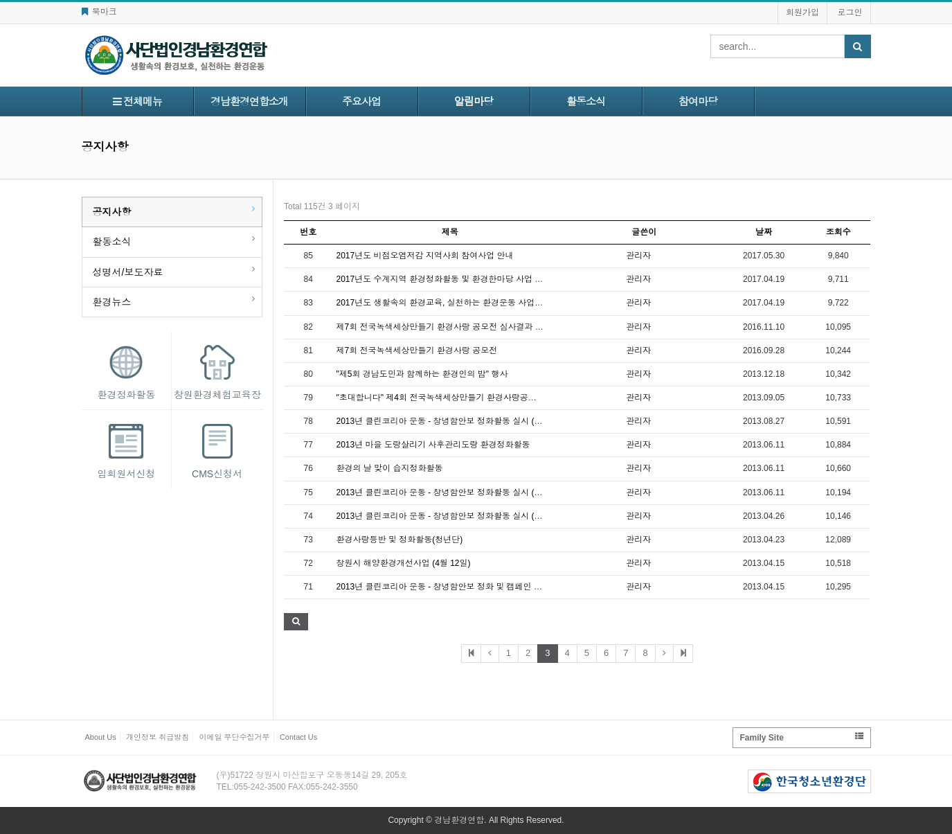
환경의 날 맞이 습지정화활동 (389, 468)
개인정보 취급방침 (157, 737)
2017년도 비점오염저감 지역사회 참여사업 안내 (425, 255)
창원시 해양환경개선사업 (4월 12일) (403, 563)
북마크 (99, 12)
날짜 (763, 232)
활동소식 (585, 101)
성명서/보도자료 (128, 272)
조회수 (838, 232)
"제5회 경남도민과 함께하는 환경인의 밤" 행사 (422, 374)
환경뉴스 (112, 302)
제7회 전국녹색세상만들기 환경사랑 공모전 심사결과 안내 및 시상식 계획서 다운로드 (494, 327)
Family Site (801, 737)
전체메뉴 (137, 101)
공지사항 (112, 212)
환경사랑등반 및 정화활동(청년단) (399, 539)
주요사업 (361, 101)
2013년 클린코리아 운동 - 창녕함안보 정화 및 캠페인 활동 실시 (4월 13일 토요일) (487, 587)
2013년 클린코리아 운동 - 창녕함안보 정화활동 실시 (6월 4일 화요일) (464, 492)
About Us (100, 737)
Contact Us (298, 737)
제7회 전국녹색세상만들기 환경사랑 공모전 (417, 350)
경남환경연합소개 (249, 101)
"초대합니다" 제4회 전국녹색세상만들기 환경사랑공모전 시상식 (454, 397)
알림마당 (473, 101)
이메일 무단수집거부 (234, 737)
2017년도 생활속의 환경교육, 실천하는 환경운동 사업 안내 (445, 303)
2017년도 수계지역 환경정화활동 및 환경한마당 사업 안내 (444, 279)
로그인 (850, 12)
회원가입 (802, 12)
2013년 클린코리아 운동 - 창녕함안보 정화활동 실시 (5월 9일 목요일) (464, 516)
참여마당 (698, 101)
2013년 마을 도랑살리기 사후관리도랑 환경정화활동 (433, 445)
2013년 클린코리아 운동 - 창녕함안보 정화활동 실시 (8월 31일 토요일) (467, 421)
